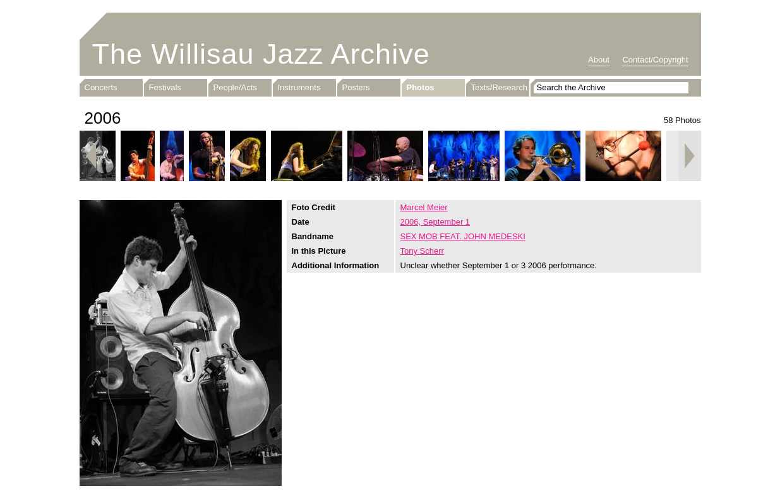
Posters (356, 87)
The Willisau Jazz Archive (261, 54)
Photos (421, 87)
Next (689, 156)
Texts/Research (499, 87)
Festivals (165, 87)
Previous (91, 156)
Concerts (101, 87)
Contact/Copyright (655, 59)
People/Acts (235, 87)
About (598, 59)
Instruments (299, 87)
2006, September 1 (435, 222)
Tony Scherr (422, 251)
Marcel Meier (424, 207)
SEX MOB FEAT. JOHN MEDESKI (462, 236)
